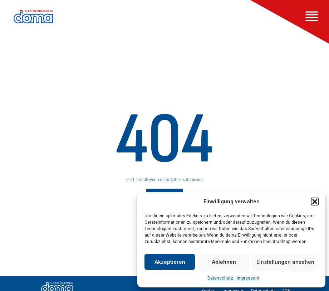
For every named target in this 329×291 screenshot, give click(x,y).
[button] (314, 201)
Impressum (248, 278)
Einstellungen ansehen (285, 262)
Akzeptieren (169, 262)
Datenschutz (220, 278)
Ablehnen (224, 262)
